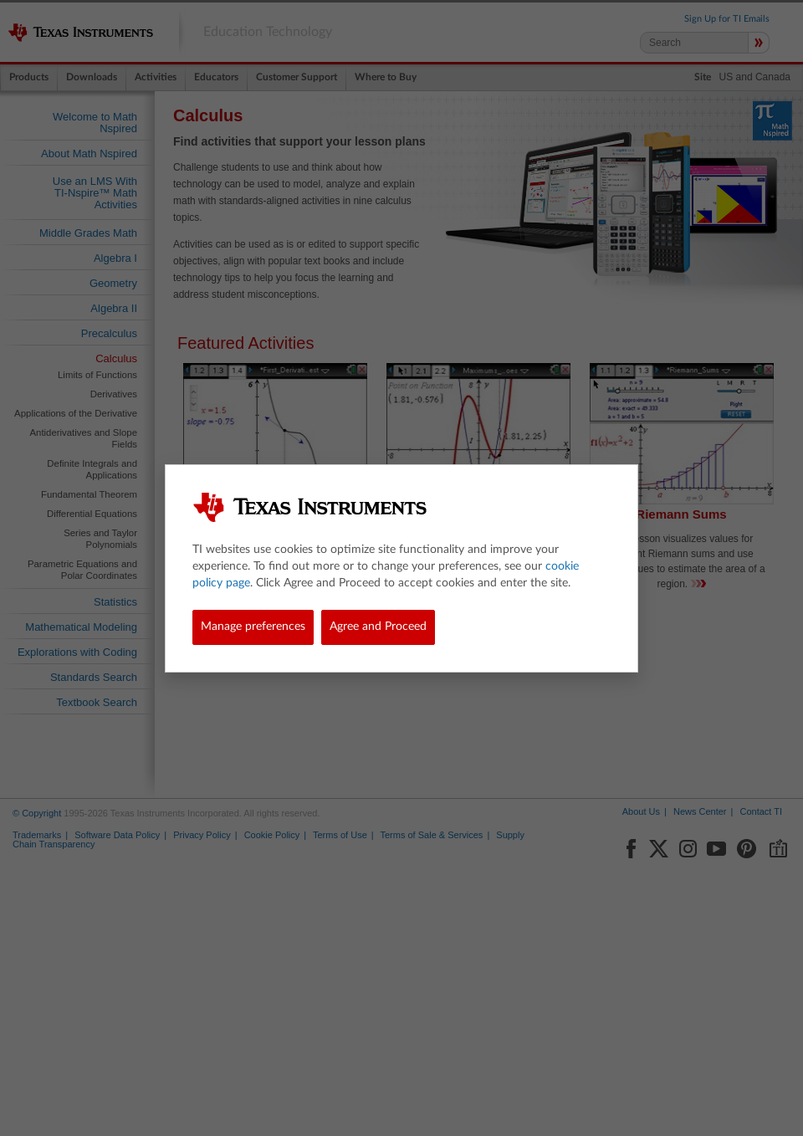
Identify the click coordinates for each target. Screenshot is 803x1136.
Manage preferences (253, 626)
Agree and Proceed (378, 626)
